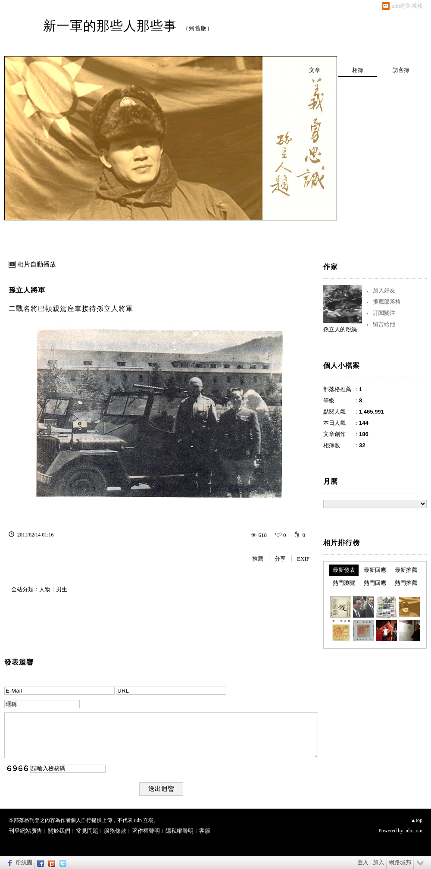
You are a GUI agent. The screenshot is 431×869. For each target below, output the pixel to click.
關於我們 (59, 831)
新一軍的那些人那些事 (110, 26)
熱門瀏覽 (344, 583)
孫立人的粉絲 (340, 329)
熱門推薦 (406, 583)
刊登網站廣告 (25, 831)
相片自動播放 (36, 264)
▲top (416, 820)
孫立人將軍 (27, 290)
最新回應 (375, 570)
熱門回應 (375, 583)
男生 (61, 589)
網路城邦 (400, 862)
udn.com (413, 831)
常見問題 (87, 831)
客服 (204, 831)
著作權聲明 (146, 831)
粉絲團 (24, 862)
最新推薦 (406, 570)
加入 (378, 862)
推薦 (257, 558)
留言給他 (384, 324)
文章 (314, 70)
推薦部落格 (387, 301)
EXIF (303, 558)
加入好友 (384, 290)
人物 (44, 589)
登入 (363, 862)
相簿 (357, 70)
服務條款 (115, 831)
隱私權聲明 (180, 831)
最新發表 (344, 570)
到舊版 (198, 28)
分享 (280, 558)
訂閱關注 (384, 313)
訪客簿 (401, 70)
